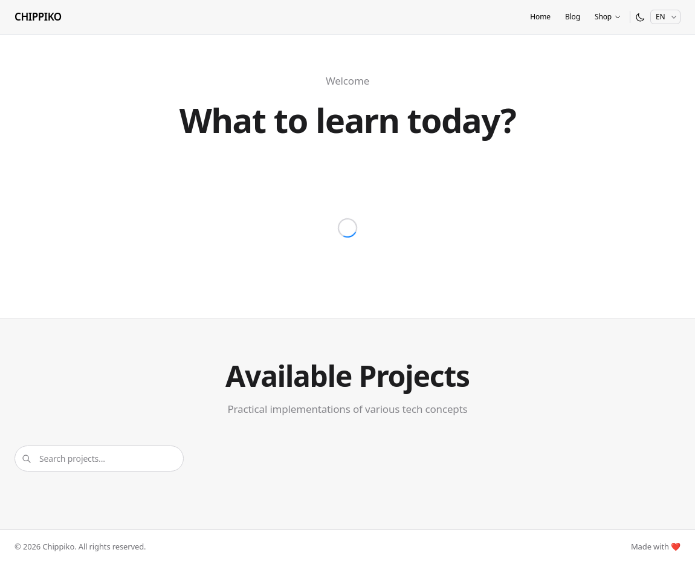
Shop (608, 16)
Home (540, 16)
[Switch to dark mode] (640, 17)
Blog (572, 16)
